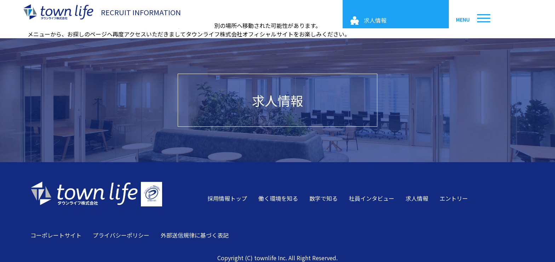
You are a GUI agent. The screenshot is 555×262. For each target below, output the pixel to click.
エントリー (454, 198)
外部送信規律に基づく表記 (195, 235)
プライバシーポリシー (121, 235)
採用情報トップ (227, 198)
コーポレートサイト (55, 235)
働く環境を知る (278, 198)
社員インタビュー (371, 198)
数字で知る (323, 198)
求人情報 (277, 100)
